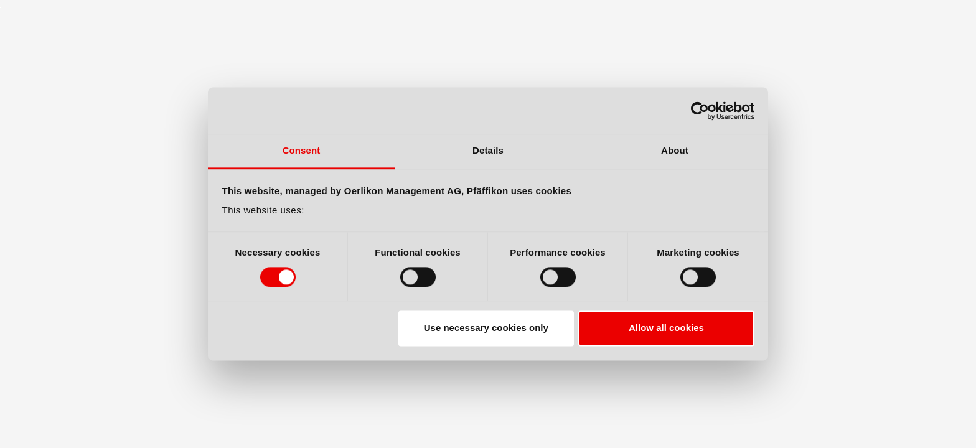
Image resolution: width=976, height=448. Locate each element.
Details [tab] (488, 150)
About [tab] (674, 150)
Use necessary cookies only (486, 328)
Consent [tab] (302, 150)
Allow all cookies (666, 328)
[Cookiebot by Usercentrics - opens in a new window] (699, 110)
